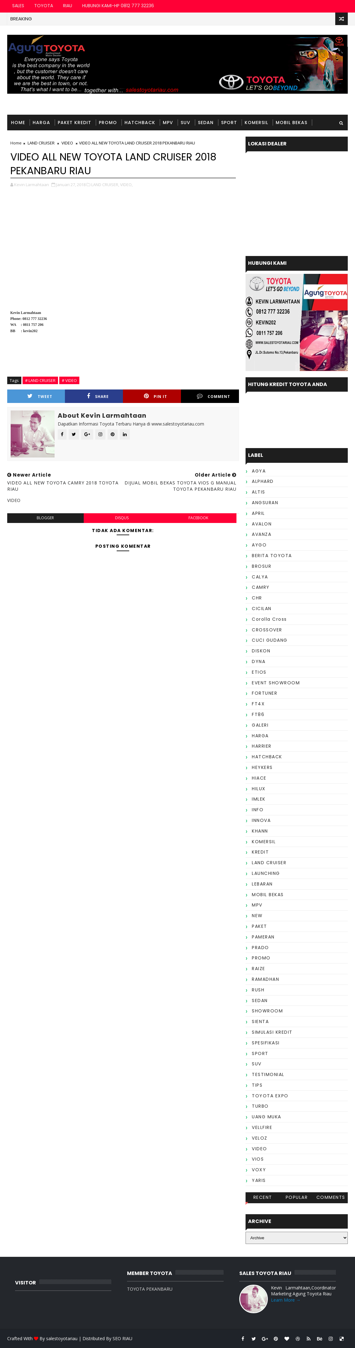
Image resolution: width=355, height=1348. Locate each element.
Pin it (155, 396)
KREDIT (260, 852)
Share (98, 396)
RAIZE (258, 968)
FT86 (258, 714)
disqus (122, 517)
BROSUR (261, 566)
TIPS (257, 1085)
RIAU (67, 6)
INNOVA (261, 820)
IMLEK (259, 799)
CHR (257, 598)
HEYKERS (262, 767)
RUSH (258, 990)
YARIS (259, 1180)
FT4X (258, 704)
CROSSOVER (267, 630)
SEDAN (206, 122)
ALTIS (258, 492)
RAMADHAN (265, 979)
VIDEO (259, 1149)
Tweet (39, 396)
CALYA (260, 577)
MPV (168, 122)
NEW (257, 915)
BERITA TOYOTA (272, 555)
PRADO (260, 947)
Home (18, 122)
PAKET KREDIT (74, 122)
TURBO (260, 1106)
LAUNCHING (266, 873)
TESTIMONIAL (27, 138)
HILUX (259, 789)
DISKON (261, 651)
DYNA (258, 661)
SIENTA (260, 1021)
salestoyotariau (61, 1338)
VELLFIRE (262, 1127)
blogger (45, 517)
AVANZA (261, 534)
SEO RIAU (122, 1338)
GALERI (260, 725)
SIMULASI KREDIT (272, 1032)
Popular (297, 1197)
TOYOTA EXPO (270, 1096)
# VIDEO (69, 380)
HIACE (259, 778)
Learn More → (285, 1300)
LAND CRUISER (269, 862)
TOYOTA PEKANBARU (149, 1289)
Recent (262, 1197)
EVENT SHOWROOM (276, 683)
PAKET (259, 926)
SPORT (229, 122)
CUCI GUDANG (270, 640)
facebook (198, 517)
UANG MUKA (266, 1117)
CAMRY (261, 587)
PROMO (108, 122)
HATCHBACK (140, 122)
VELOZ (260, 1138)
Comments (330, 1197)
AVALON (262, 524)
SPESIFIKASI (266, 1043)
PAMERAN (263, 937)
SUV (185, 122)
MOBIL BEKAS (291, 122)
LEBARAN (262, 884)
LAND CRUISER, (105, 184)
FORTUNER (264, 693)
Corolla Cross (269, 619)
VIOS (258, 1159)
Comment (213, 396)
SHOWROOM (267, 1011)
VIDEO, (126, 184)
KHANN (260, 831)
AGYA (259, 471)
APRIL (258, 513)
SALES (18, 6)
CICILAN (262, 608)
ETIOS (259, 672)
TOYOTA (43, 6)
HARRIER (262, 746)
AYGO (259, 545)
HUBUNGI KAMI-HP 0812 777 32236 (118, 6)
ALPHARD (263, 481)
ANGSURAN (265, 502)
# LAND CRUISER (40, 380)
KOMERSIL (256, 122)
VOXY (259, 1170)
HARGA (41, 122)
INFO (257, 810)
